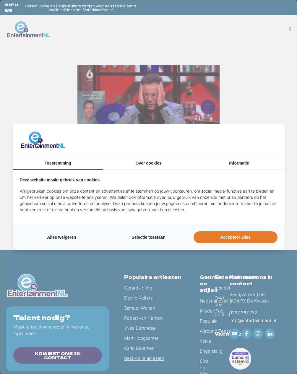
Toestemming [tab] (58, 163)
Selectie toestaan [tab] (148, 237)
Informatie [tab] (239, 163)
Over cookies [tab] (149, 163)
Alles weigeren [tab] (61, 237)
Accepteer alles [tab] (235, 237)
